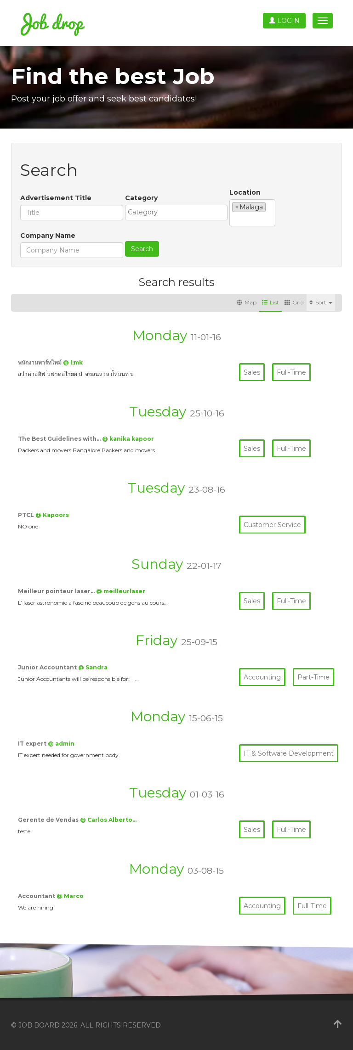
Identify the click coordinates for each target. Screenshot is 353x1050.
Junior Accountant (48, 667)
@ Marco (70, 896)
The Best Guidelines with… (60, 438)
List (270, 302)
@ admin (61, 743)
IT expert (33, 743)
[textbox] (178, 212)
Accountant (37, 896)
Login (284, 21)
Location (245, 192)
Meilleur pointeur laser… (57, 591)
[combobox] (176, 212)
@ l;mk (73, 362)
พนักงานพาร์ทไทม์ (40, 362)
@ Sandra (93, 667)
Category (141, 198)
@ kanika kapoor (128, 438)
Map (246, 302)
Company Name (47, 235)
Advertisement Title (55, 198)
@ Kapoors (52, 514)
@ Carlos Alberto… (108, 819)
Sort (320, 302)
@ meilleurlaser (120, 591)
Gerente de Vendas (49, 819)
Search (142, 249)
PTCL (26, 514)
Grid (294, 302)
